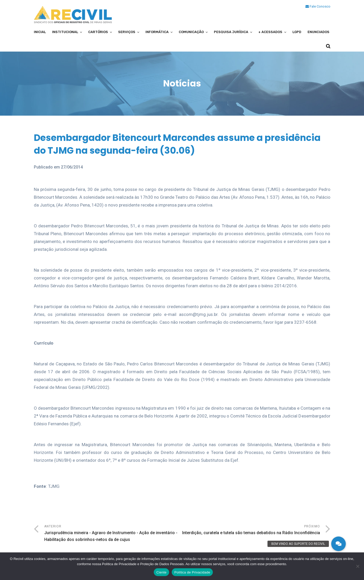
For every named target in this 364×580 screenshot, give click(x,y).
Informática (157, 32)
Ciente (161, 572)
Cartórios (98, 32)
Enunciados (318, 32)
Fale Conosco (317, 6)
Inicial (40, 32)
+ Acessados (270, 32)
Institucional (65, 32)
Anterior (113, 534)
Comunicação (191, 32)
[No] (357, 566)
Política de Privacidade (192, 572)
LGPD (296, 32)
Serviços (126, 32)
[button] (338, 544)
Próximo (251, 530)
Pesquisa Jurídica (231, 32)
